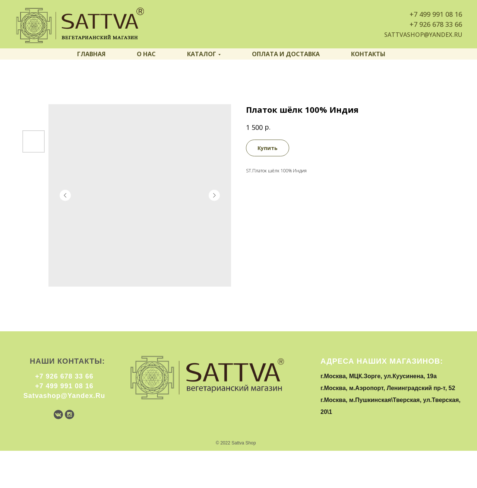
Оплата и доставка (286, 54)
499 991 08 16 (440, 14)
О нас (146, 54)
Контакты (368, 54)
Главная (91, 54)
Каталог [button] (201, 54)
